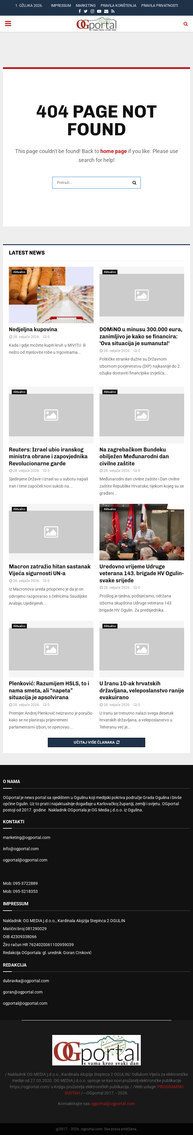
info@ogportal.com (21, 848)
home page (113, 151)
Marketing (86, 6)
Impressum (61, 6)
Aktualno (19, 272)
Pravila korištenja (118, 6)
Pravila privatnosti (159, 6)
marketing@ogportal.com (26, 837)
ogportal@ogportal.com (25, 860)
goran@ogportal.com (22, 992)
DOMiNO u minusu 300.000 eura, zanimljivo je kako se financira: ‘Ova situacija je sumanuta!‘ (140, 336)
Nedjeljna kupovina (33, 329)
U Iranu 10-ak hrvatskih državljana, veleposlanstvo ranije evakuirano (141, 690)
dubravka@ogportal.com (26, 980)
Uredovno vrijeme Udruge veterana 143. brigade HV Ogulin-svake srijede (141, 573)
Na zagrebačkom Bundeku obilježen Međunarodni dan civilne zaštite (134, 456)
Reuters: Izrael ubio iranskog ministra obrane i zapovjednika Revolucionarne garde (48, 456)
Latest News (27, 253)
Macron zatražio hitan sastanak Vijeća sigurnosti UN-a (50, 570)
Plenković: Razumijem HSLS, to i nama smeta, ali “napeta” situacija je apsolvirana (49, 690)
